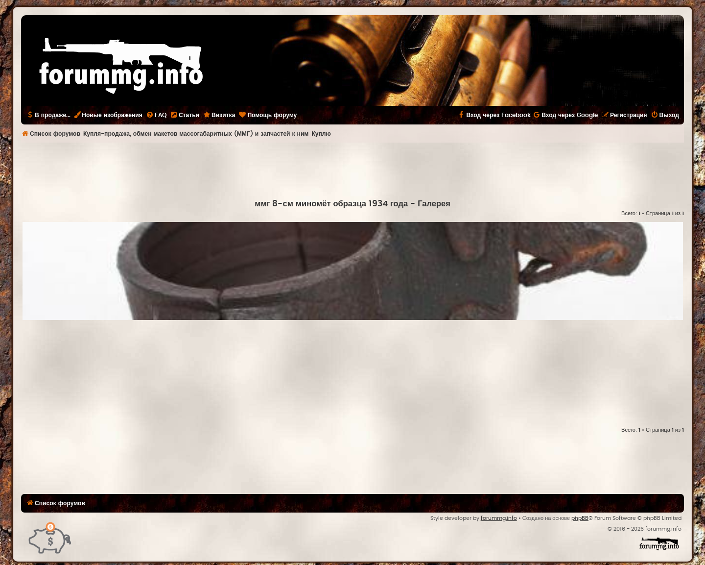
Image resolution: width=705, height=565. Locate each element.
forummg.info (499, 518)
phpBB (579, 518)
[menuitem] (156, 115)
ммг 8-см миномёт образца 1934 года (331, 204)
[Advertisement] (352, 169)
